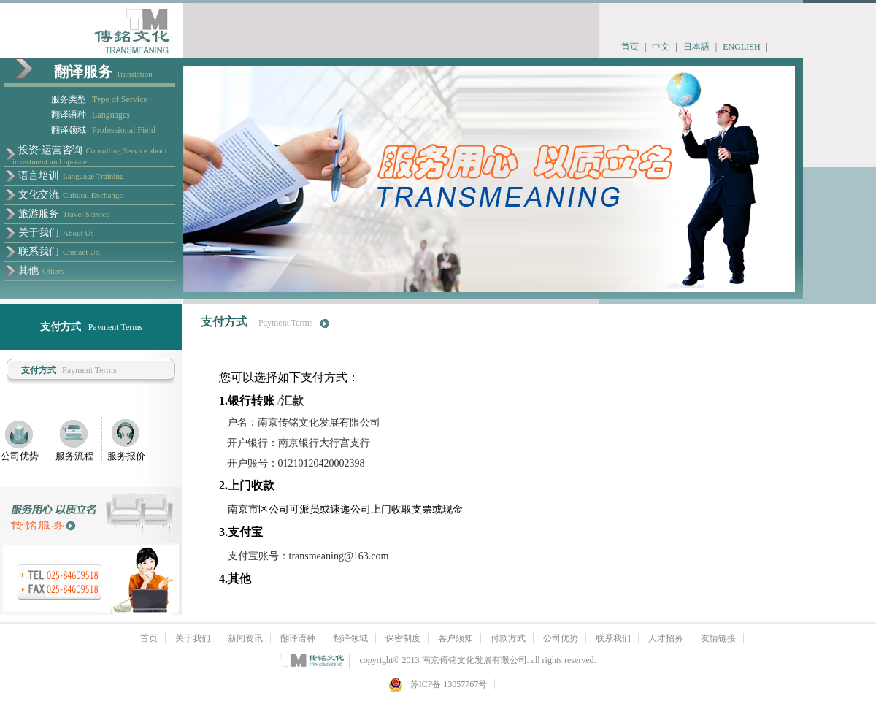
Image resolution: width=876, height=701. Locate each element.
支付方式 (38, 370)
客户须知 (455, 638)
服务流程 (74, 456)
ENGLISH (741, 47)
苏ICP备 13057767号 (438, 684)
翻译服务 (83, 72)
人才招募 (665, 638)
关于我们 (38, 232)
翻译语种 (68, 115)
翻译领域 (68, 130)
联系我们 (38, 251)
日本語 (696, 47)
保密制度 (402, 638)
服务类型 (68, 99)
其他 (28, 270)
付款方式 (508, 638)
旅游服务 (38, 213)
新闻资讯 (245, 638)
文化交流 (38, 194)
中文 (660, 47)
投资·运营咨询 (50, 150)
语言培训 (38, 175)
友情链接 (718, 638)
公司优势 (20, 456)
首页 (630, 47)
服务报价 (126, 456)
